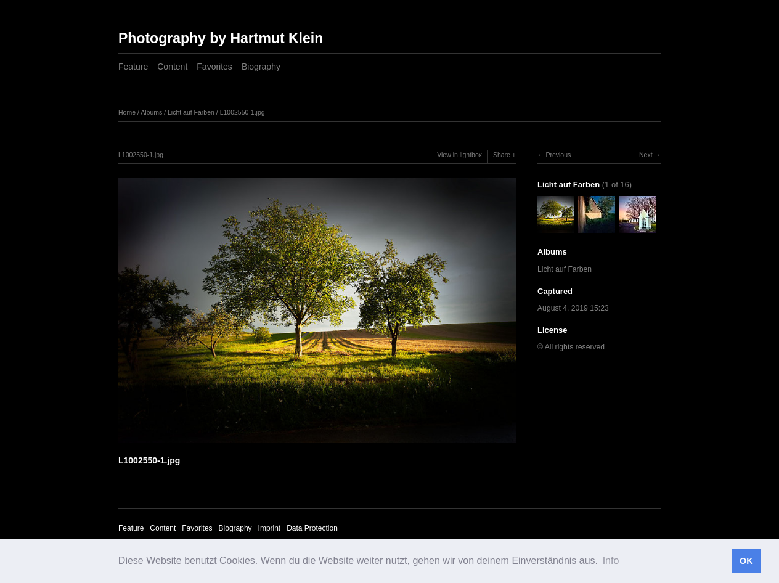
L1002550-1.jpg (242, 112)
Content (172, 66)
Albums (151, 112)
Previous (558, 154)
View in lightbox (459, 154)
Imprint (269, 528)
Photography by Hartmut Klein (220, 38)
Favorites (214, 66)
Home (127, 112)
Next (646, 154)
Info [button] (611, 560)
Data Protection (312, 528)
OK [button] (746, 561)
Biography (261, 66)
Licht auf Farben (191, 112)
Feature (133, 66)
